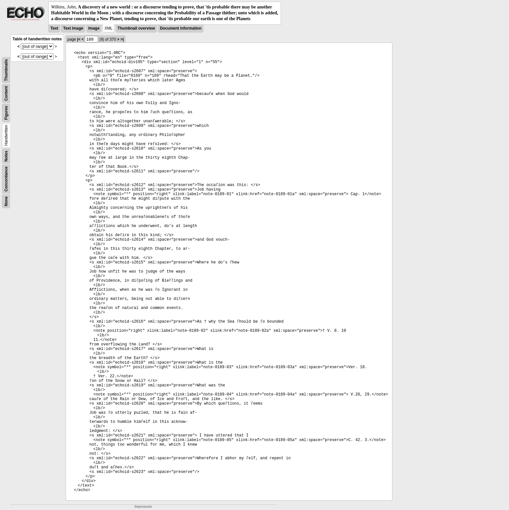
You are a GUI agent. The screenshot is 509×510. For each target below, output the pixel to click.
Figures (6, 113)
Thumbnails (6, 70)
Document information (180, 28)
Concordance (6, 179)
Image (94, 28)
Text (54, 28)
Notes (6, 156)
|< (78, 39)
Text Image (73, 28)
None (6, 201)
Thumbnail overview (136, 28)
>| (122, 39)
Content (6, 93)
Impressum (143, 506)
